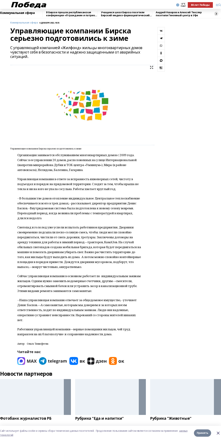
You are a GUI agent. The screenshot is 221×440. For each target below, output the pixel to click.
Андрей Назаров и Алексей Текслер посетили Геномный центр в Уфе (179, 14)
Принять (202, 433)
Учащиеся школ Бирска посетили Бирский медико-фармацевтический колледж (125, 14)
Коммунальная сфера (17, 13)
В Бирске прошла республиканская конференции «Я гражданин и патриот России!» (71, 14)
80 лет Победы (200, 5)
